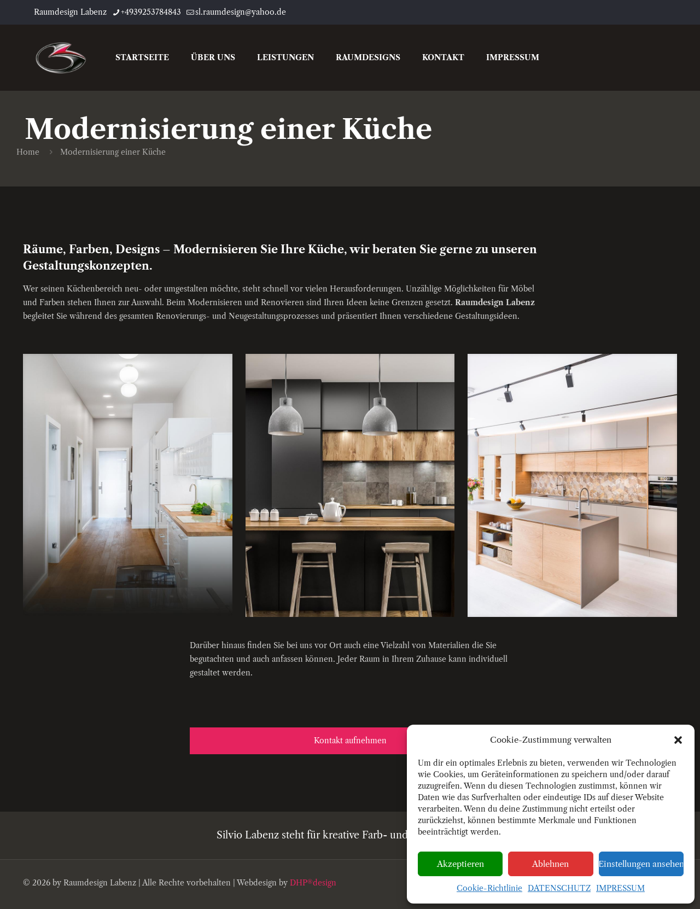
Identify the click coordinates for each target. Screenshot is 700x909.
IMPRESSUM (620, 888)
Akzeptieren (460, 864)
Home (27, 152)
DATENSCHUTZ (559, 888)
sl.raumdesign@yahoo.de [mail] (240, 12)
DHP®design (313, 883)
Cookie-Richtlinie (489, 888)
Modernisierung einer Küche (113, 152)
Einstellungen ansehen (641, 864)
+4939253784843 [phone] (151, 12)
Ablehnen (550, 864)
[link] (127, 484)
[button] (678, 740)
